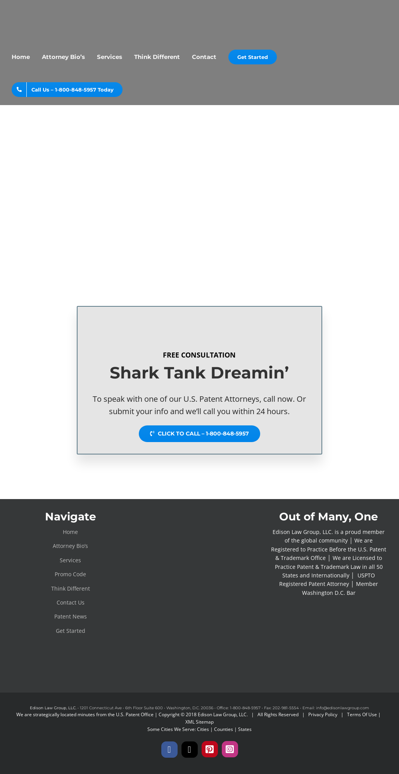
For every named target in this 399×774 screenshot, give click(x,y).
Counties (223, 729)
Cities (203, 729)
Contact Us (71, 602)
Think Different (70, 588)
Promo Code (70, 574)
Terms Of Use (362, 714)
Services (70, 560)
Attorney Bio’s (70, 545)
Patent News (70, 616)
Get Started (70, 630)
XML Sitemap (199, 722)
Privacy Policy (322, 714)
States (245, 729)
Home (70, 532)
